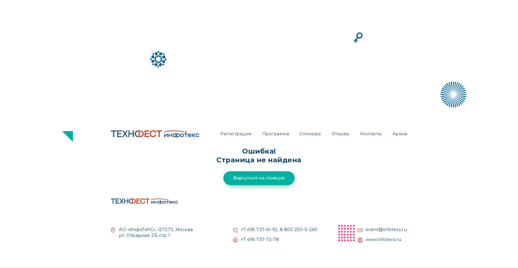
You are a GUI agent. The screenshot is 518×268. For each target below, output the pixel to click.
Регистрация (236, 133)
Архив (399, 133)
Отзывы (341, 133)
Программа (275, 133)
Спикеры (310, 133)
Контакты (371, 133)
